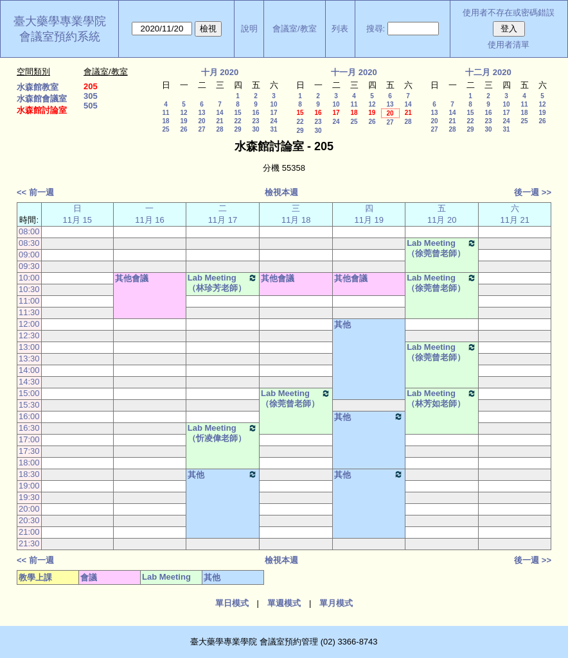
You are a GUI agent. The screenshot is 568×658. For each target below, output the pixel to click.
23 (255, 121)
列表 (340, 28)
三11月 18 (296, 214)
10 (273, 104)
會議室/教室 (294, 28)
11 (165, 112)
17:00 (29, 439)
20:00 (29, 509)
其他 (342, 324)
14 (219, 112)
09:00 (29, 254)
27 (201, 129)
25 (165, 129)
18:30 (29, 474)
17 (273, 112)
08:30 (29, 243)
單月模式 (336, 603)
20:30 (29, 520)
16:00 (29, 416)
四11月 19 (369, 214)
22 (237, 121)
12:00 (29, 324)
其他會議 (131, 278)
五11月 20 (442, 214)
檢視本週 (281, 192)
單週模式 (284, 603)
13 (201, 112)
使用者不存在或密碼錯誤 (509, 12)
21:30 (29, 543)
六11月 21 (514, 214)
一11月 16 (149, 214)
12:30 (29, 335)
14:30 (29, 381)
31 (273, 129)
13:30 (29, 358)
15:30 (29, 405)
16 (255, 112)
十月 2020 (220, 72)
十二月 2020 (488, 72)
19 (183, 121)
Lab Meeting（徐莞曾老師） (442, 248)
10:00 (29, 277)
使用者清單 (508, 44)
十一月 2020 (354, 72)
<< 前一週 (35, 192)
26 (183, 129)
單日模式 (232, 603)
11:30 (29, 312)
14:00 (29, 370)
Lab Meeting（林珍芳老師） (223, 283)
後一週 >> (532, 192)
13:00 (29, 347)
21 (219, 121)
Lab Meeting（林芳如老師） (442, 398)
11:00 (29, 301)
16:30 (29, 428)
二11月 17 (223, 214)
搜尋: (376, 28)
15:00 (29, 393)
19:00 (29, 485)
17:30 (29, 451)
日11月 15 (78, 214)
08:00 (29, 231)
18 (165, 121)
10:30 (29, 289)
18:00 (29, 462)
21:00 (29, 532)
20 (201, 121)
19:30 (29, 497)
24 (273, 121)
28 (219, 129)
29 (237, 129)
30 (255, 129)
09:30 (29, 266)
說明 (249, 28)
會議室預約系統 (59, 36)
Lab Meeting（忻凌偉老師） (223, 433)
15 (237, 112)
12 (183, 112)
